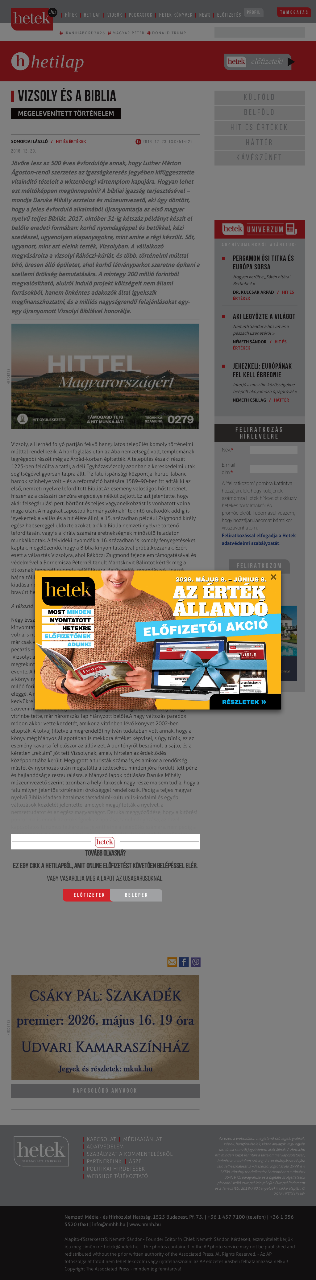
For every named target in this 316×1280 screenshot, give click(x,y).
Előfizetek (90, 895)
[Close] (273, 579)
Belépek (136, 895)
